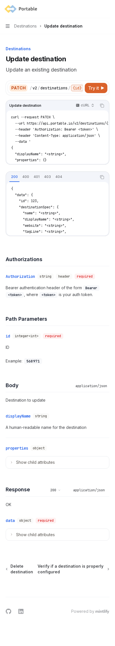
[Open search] (96, 9)
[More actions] (107, 9)
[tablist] (51, 177)
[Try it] (96, 88)
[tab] (14, 176)
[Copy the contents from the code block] (102, 105)
